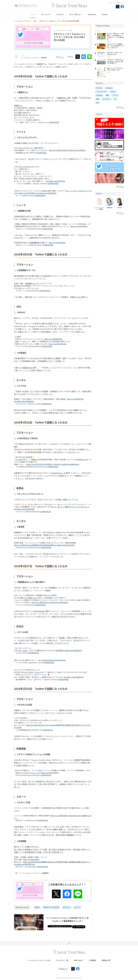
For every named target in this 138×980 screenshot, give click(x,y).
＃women (92, 14)
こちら (78, 297)
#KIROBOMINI (59, 725)
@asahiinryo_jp (81, 459)
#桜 (57, 650)
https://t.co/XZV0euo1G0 (57, 150)
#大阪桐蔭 (71, 862)
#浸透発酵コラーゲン (32, 283)
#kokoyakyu (51, 862)
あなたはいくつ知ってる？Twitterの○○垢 (114, 53)
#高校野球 (43, 862)
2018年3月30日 (53, 183)
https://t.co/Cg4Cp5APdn (50, 773)
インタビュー (107, 99)
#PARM (44, 677)
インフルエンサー (101, 92)
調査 (107, 95)
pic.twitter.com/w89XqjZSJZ (72, 650)
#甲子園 (59, 862)
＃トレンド (46, 14)
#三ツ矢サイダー (21, 459)
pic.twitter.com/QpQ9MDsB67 (24, 509)
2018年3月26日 (40, 605)
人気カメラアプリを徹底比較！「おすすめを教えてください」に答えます (115, 46)
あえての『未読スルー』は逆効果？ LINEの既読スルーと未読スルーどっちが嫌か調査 (115, 36)
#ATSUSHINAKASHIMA (46, 545)
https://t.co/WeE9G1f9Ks (53, 339)
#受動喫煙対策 (34, 243)
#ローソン (69, 191)
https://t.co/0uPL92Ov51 (35, 464)
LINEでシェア (89, 57)
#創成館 (77, 862)
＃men (104, 14)
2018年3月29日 (54, 122)
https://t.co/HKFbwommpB (23, 545)
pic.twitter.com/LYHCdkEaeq (58, 602)
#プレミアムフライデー (26, 148)
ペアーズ (115, 95)
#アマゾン (26, 773)
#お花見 (76, 725)
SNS (109, 41)
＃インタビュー (75, 14)
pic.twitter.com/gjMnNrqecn (69, 464)
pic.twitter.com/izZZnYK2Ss (55, 181)
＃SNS (33, 14)
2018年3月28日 (47, 346)
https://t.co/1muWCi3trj (57, 243)
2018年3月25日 (46, 775)
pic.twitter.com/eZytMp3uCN (74, 677)
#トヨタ (46, 725)
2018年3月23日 (45, 291)
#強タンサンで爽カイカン (28, 598)
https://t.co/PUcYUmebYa (57, 344)
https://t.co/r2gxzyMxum (34, 725)
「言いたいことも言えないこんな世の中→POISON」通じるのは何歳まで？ (115, 61)
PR (115, 99)
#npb (78, 816)
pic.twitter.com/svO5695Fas (76, 150)
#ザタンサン (47, 595)
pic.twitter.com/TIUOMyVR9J (46, 193)
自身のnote (28, 367)
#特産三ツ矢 (35, 459)
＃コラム (60, 14)
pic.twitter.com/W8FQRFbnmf (24, 864)
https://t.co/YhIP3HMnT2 (27, 193)
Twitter (37, 907)
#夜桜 (60, 650)
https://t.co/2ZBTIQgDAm (59, 816)
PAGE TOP (69, 943)
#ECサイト (19, 773)
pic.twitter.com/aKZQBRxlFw (24, 401)
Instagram (109, 88)
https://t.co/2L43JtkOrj (31, 859)
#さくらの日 (23, 650)
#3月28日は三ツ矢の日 (51, 464)
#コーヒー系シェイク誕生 (60, 507)
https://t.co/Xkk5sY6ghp (31, 862)
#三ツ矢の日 (26, 457)
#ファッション (36, 773)
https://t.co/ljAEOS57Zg (39, 602)
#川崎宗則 (83, 816)
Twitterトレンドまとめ (51, 907)
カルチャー (66, 907)
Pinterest (99, 88)
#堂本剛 (35, 545)
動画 (97, 99)
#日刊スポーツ (85, 862)
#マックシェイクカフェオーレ (79, 507)
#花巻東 (64, 862)
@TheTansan (39, 611)
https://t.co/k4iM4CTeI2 (75, 399)
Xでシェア (77, 57)
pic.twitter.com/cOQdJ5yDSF (64, 545)
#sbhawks (72, 816)
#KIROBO (67, 725)
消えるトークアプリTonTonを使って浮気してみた (115, 69)
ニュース (77, 907)
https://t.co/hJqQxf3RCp (79, 226)
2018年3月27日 (45, 512)
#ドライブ (83, 725)
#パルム (37, 672)
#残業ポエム (62, 98)
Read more (59, 57)
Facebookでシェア (83, 57)
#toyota (51, 725)
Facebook (99, 95)
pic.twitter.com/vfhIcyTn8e (56, 660)
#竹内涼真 (48, 598)
